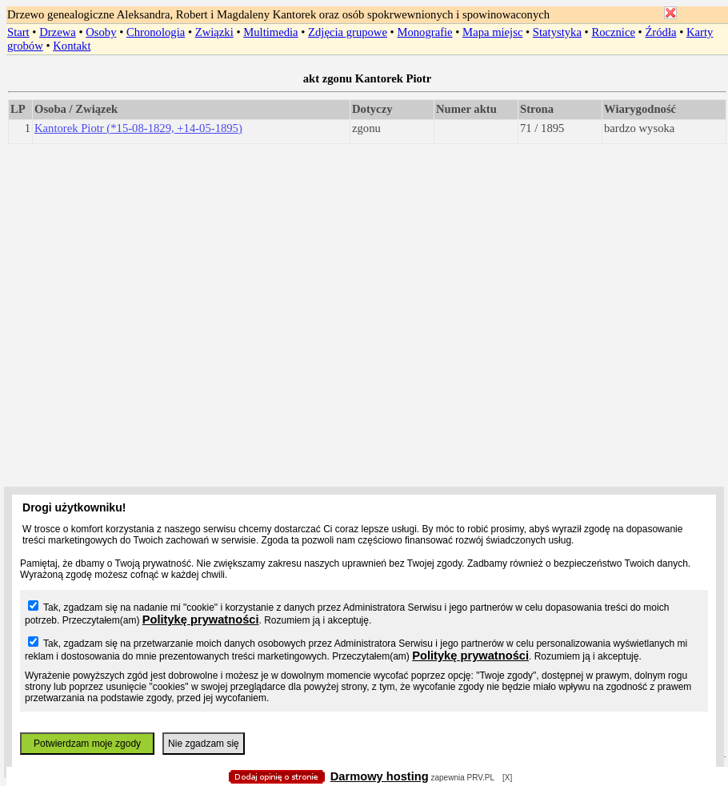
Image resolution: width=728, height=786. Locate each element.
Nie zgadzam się (203, 743)
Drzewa (57, 32)
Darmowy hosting (379, 776)
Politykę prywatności (200, 619)
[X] (507, 777)
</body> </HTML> (364, 80)
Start (18, 32)
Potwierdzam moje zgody (87, 743)
